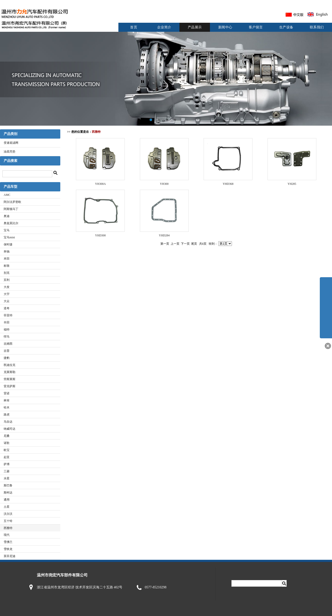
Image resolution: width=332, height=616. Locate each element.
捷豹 (7, 358)
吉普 (7, 350)
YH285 (292, 184)
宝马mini (9, 237)
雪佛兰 (8, 542)
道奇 (7, 308)
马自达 (8, 421)
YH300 (164, 184)
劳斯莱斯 (9, 379)
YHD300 (100, 235)
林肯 (7, 400)
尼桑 (7, 436)
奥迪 (7, 216)
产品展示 (195, 27)
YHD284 (164, 235)
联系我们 (317, 27)
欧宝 (7, 450)
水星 (7, 478)
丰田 (7, 322)
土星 (7, 506)
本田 (7, 258)
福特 (7, 329)
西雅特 (8, 528)
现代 (7, 535)
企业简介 (164, 27)
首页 (133, 27)
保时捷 (8, 244)
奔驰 (7, 251)
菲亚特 (8, 315)
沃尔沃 (8, 514)
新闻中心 (225, 27)
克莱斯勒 (9, 372)
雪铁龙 (8, 549)
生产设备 (286, 27)
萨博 (7, 464)
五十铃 (8, 521)
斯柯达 (8, 492)
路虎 (7, 414)
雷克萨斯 (9, 386)
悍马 (7, 336)
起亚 (7, 457)
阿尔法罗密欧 (12, 202)
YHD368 (228, 184)
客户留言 (256, 27)
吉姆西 (8, 343)
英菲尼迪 (9, 556)
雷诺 (7, 393)
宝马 (7, 230)
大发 (7, 287)
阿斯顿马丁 (11, 209)
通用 (7, 499)
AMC (7, 195)
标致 (7, 265)
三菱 (7, 471)
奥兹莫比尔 (11, 223)
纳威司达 (9, 428)
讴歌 (7, 443)
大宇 (7, 294)
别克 (7, 273)
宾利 (7, 280)
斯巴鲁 (8, 485)
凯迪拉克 (9, 365)
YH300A (100, 184)
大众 (7, 301)
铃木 (7, 407)
